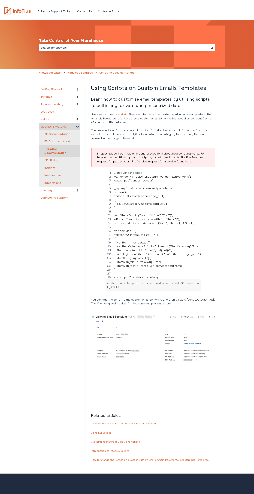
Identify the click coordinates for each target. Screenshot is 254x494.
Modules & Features (80, 73)
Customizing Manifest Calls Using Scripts (115, 441)
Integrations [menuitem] (52, 183)
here (188, 161)
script (122, 114)
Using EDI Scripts (101, 432)
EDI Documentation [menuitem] (57, 141)
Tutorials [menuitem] (47, 96)
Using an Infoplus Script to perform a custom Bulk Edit (123, 423)
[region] (153, 225)
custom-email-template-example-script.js (136, 283)
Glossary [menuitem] (46, 190)
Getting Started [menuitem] (51, 89)
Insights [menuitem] (49, 168)
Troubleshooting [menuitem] (52, 104)
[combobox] (123, 47)
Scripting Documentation (116, 73)
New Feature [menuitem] (52, 175)
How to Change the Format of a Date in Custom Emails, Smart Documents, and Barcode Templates (150, 459)
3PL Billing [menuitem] (51, 160)
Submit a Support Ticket (55, 11)
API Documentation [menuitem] (57, 134)
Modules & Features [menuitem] (53, 126)
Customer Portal (109, 11)
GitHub (115, 287)
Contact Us (84, 11)
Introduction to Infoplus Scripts (110, 450)
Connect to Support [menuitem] (54, 197)
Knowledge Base (50, 73)
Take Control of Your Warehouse (71, 40)
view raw (193, 283)
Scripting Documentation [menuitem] (55, 151)
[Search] (211, 47)
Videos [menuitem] (45, 119)
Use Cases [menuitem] (47, 111)
